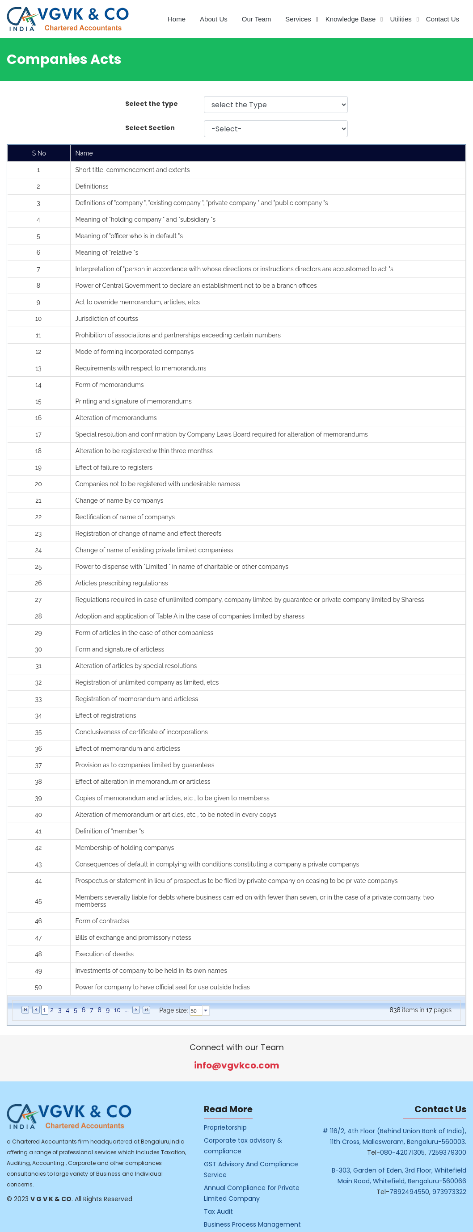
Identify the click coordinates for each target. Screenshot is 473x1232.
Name (84, 153)
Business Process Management (265, 1224)
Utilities (400, 19)
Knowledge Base (350, 19)
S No (39, 153)
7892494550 (422, 1191)
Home (177, 19)
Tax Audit (231, 1211)
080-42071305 (415, 1152)
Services (298, 19)
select (206, 1010)
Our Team (256, 19)
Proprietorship (238, 1127)
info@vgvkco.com (249, 1065)
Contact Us (442, 19)
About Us (214, 19)
